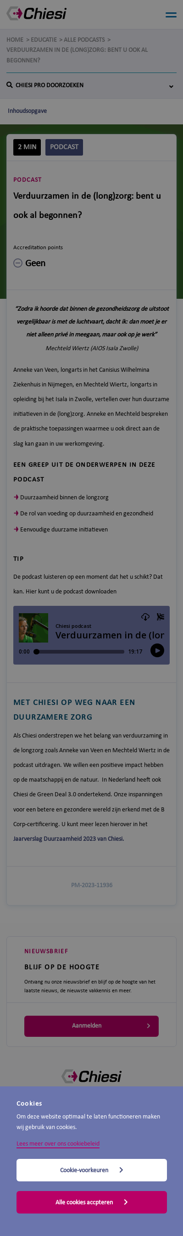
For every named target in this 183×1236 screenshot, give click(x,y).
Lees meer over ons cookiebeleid (58, 1144)
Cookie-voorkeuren (91, 1170)
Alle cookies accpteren (91, 1202)
